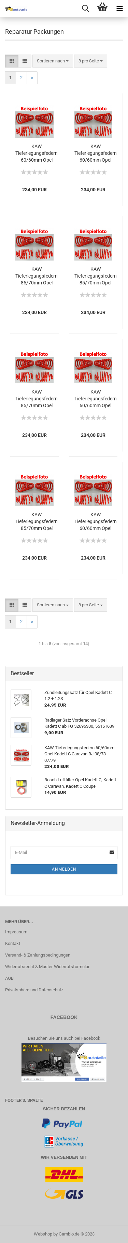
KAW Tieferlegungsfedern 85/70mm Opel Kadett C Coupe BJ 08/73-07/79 (36, 276)
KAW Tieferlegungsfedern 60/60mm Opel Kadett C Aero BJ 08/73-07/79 (95, 399)
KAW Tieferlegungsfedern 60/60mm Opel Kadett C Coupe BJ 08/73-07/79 (95, 153)
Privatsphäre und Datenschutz (34, 989)
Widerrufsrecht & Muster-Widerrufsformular (47, 966)
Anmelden (64, 869)
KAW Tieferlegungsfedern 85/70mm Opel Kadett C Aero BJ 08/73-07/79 (36, 522)
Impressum (16, 931)
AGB (9, 978)
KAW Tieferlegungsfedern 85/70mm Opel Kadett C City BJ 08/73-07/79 (36, 399)
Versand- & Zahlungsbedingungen (37, 955)
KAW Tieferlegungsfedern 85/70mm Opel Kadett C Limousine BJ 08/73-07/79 (95, 276)
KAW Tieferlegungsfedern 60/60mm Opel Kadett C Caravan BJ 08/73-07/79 (95, 522)
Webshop (43, 1234)
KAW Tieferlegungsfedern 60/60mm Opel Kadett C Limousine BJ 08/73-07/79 (36, 153)
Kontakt (12, 943)
